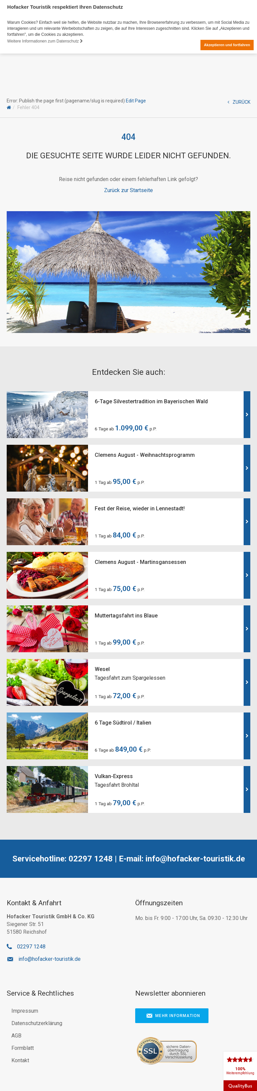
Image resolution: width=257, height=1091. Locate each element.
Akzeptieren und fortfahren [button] (227, 45)
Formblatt (22, 1048)
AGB (16, 1035)
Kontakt (20, 1060)
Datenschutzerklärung (36, 1023)
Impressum (24, 1011)
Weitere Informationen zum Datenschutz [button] (45, 41)
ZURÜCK (239, 102)
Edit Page (136, 100)
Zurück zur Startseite (128, 190)
